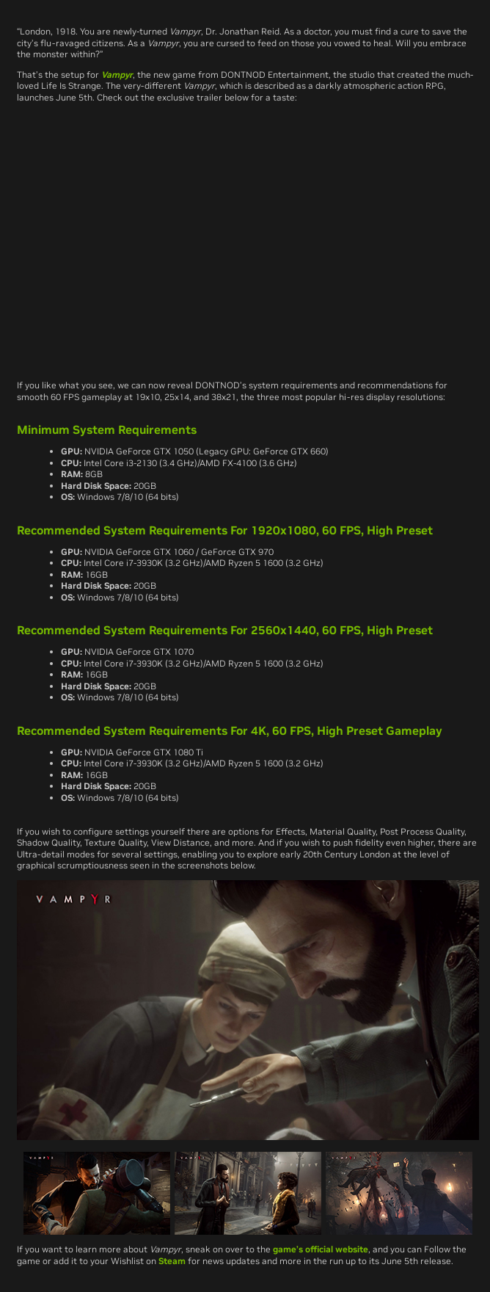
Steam (172, 1260)
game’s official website (320, 1249)
